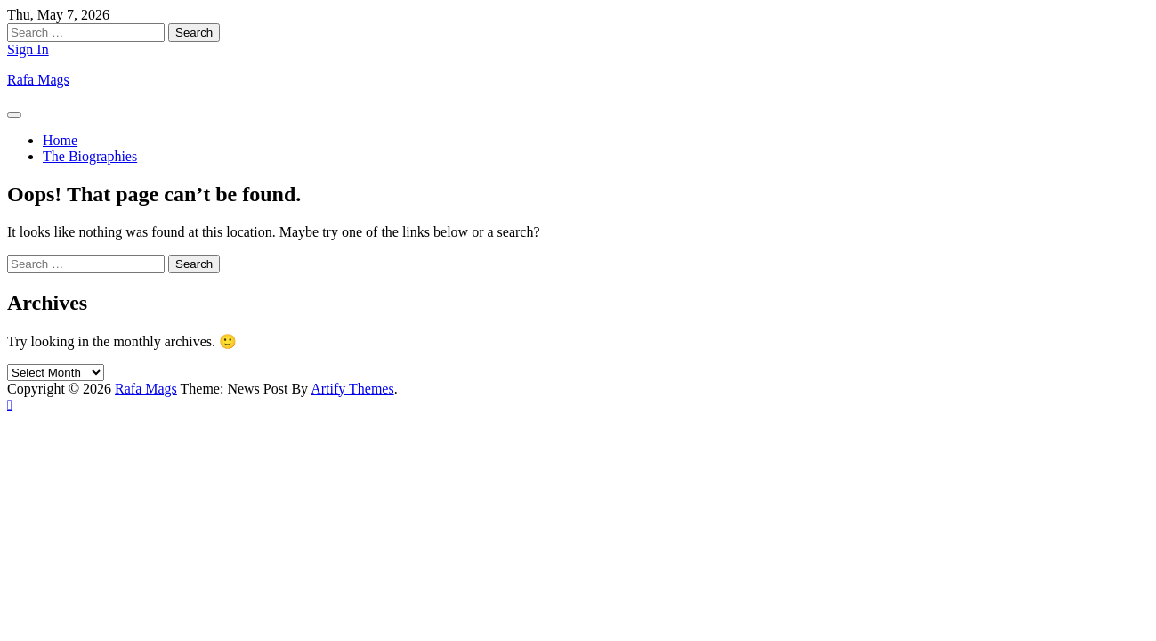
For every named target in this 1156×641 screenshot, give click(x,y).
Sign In (28, 49)
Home (60, 140)
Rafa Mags (38, 79)
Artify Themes (352, 388)
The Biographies (90, 156)
